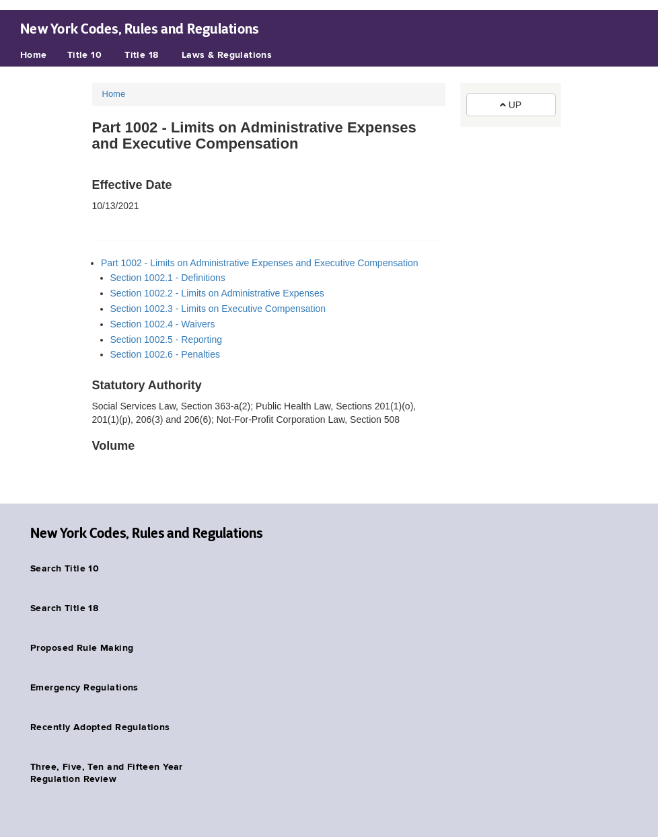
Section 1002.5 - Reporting (166, 339)
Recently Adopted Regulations (100, 727)
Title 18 (141, 55)
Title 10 (84, 55)
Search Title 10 (64, 568)
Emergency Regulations (84, 687)
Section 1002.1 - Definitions (167, 277)
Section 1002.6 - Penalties (165, 354)
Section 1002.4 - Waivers (162, 324)
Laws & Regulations (227, 55)
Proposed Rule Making (81, 648)
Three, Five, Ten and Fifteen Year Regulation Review (106, 773)
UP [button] (510, 104)
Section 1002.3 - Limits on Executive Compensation (218, 308)
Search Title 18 (64, 608)
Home (33, 55)
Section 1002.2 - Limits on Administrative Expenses (217, 293)
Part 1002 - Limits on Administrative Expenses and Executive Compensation (259, 262)
